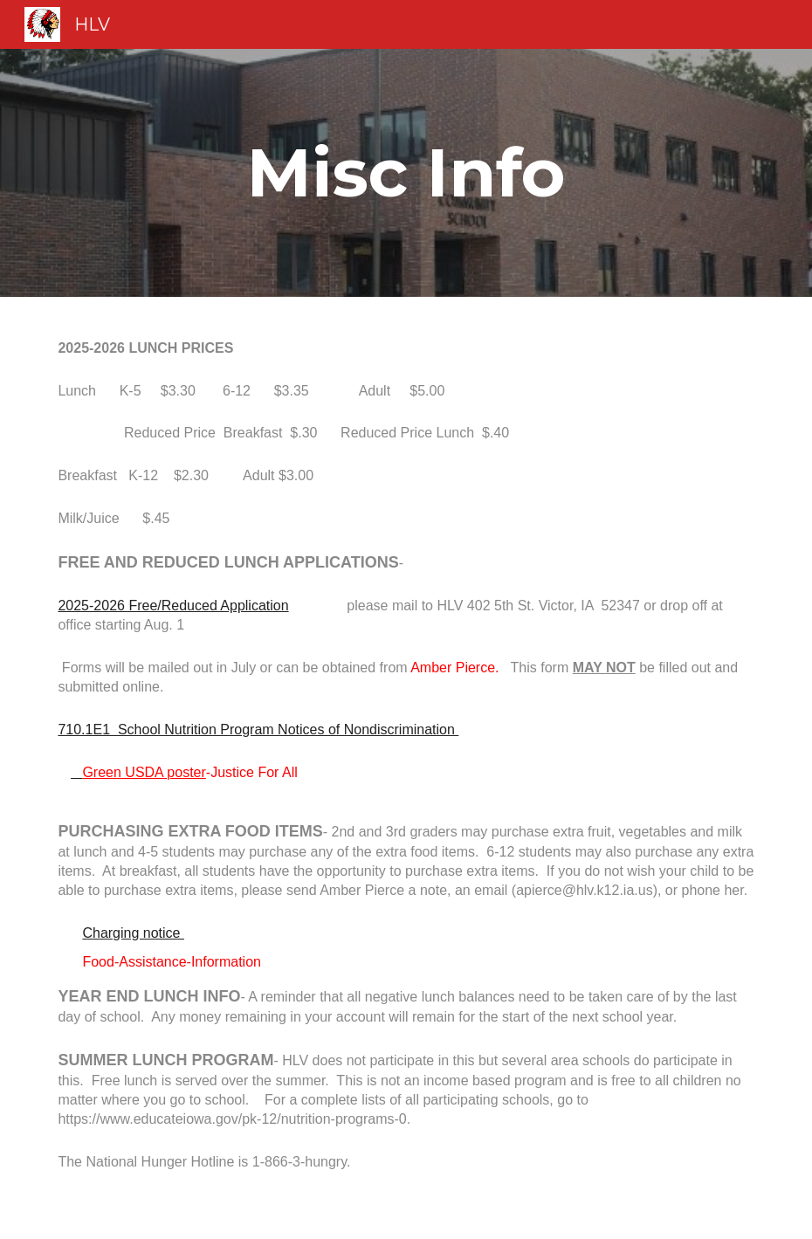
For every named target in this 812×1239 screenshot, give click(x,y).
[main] (405, 173)
